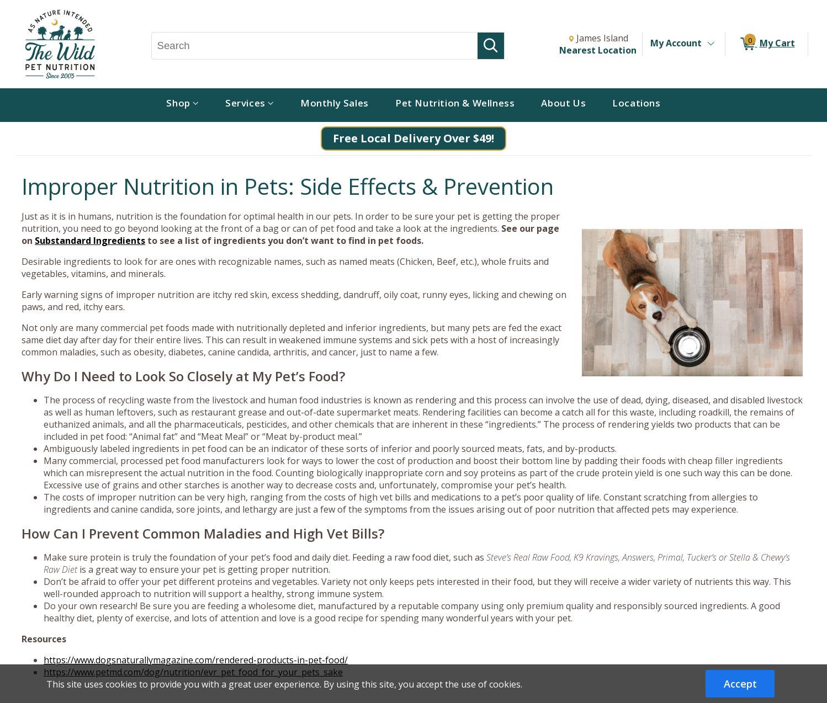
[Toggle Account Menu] (710, 44)
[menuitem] (182, 105)
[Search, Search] (315, 46)
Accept (740, 683)
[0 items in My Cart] (766, 44)
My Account (676, 43)
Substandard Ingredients (90, 241)
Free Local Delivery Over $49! (413, 138)
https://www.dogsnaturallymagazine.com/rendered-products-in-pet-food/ (196, 660)
